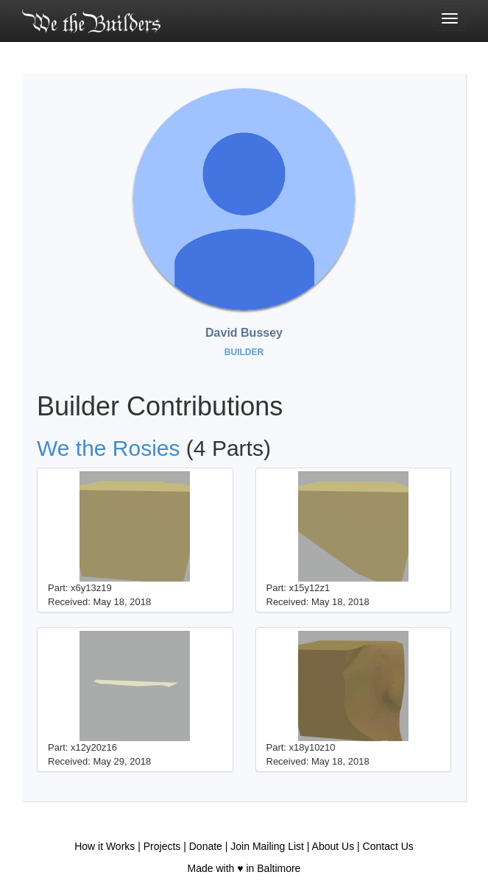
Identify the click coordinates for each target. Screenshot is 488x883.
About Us (333, 846)
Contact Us (388, 846)
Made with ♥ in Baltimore (244, 868)
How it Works (104, 846)
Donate (205, 846)
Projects (162, 846)
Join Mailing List (267, 846)
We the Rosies (108, 448)
